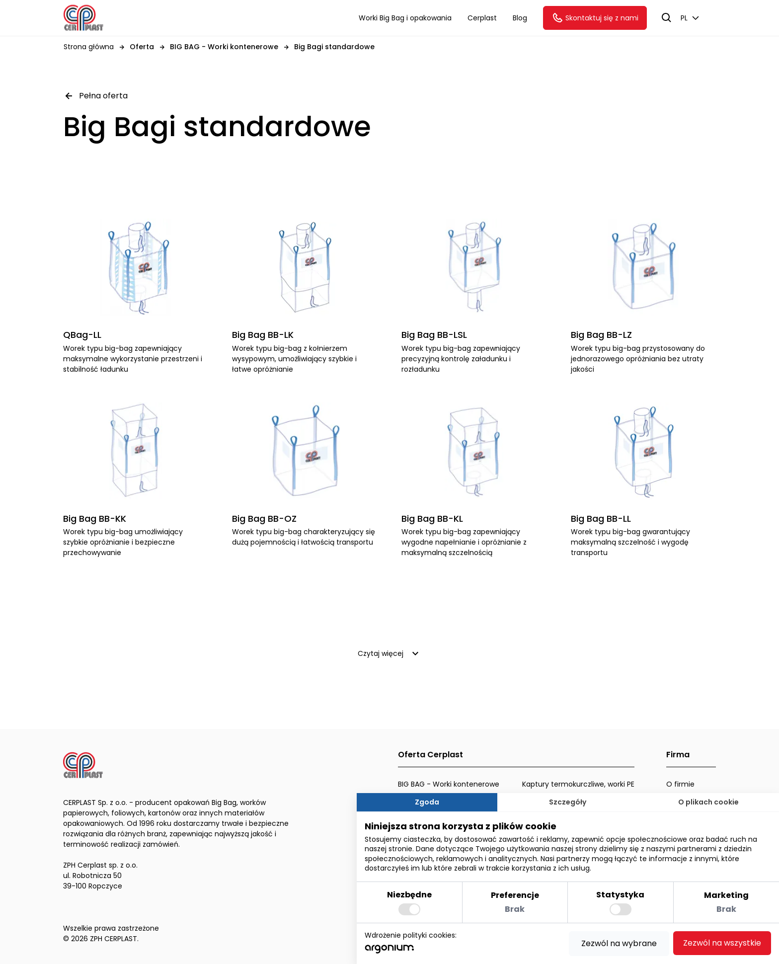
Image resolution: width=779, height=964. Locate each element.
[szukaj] (667, 18)
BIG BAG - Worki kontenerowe (448, 784)
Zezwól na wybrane (619, 943)
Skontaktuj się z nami (594, 18)
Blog (520, 18)
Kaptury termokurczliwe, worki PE (578, 784)
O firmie (680, 784)
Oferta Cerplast (430, 754)
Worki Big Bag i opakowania (405, 18)
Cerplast (482, 18)
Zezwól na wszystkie (722, 943)
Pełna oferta (95, 96)
